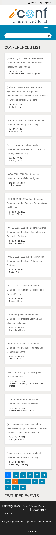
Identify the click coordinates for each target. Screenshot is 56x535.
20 (37, 475)
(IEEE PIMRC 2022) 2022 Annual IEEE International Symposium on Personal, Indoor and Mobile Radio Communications (28, 428)
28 (8, 487)
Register (45, 2)
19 (30, 475)
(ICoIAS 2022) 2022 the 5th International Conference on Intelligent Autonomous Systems (25, 261)
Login (32, 2)
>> (15, 487)
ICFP (25, 510)
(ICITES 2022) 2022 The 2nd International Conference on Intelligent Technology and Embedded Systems (26, 232)
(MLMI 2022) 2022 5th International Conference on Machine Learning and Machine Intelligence (24, 318)
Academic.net (40, 510)
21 (44, 475)
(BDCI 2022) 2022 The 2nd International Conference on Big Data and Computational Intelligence (27, 203)
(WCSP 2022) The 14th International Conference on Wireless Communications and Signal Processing (26, 149)
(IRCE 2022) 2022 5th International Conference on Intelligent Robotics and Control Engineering (25, 347)
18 (23, 475)
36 (23, 487)
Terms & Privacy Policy (33, 506)
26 (35, 481)
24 (21, 481)
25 (28, 481)
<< (16, 475)
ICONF (8, 513)
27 (42, 481)
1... (8, 475)
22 (8, 481)
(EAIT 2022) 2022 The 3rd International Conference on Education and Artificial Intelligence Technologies (25, 62)
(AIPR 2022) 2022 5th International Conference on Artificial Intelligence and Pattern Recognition (25, 290)
